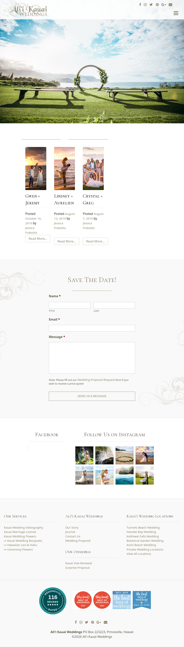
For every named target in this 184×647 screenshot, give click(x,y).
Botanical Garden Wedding (145, 540)
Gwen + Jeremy (32, 199)
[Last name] (114, 305)
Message (57, 337)
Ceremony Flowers (20, 549)
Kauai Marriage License (20, 532)
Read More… (38, 238)
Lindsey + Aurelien (64, 199)
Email (54, 319)
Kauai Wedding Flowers (20, 536)
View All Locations (139, 554)
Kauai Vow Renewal (78, 563)
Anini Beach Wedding (141, 545)
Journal (70, 532)
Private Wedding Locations (145, 549)
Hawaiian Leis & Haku (22, 545)
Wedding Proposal (78, 540)
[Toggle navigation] (176, 13)
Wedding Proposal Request (96, 380)
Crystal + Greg (93, 199)
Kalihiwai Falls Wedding (143, 536)
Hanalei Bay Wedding (141, 532)
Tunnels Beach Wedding (143, 527)
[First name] (69, 305)
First (52, 310)
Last (96, 310)
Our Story (72, 527)
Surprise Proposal (77, 568)
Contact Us (72, 536)
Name (55, 296)
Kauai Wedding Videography (23, 527)
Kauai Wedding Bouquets (24, 540)
